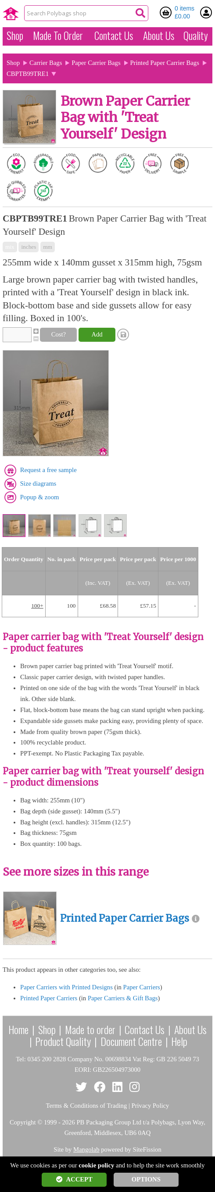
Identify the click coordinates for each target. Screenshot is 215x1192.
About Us (158, 35)
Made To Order (58, 35)
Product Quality (63, 1041)
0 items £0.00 (184, 12)
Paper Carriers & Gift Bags (123, 998)
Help (179, 1041)
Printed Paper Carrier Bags (164, 62)
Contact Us (113, 35)
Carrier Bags (45, 62)
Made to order (90, 1029)
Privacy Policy (150, 1105)
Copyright (23, 1122)
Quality (195, 35)
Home (18, 1029)
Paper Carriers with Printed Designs (66, 987)
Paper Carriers (141, 987)
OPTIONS (146, 1179)
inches (28, 246)
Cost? (58, 334)
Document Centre (131, 1041)
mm (47, 246)
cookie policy (96, 1165)
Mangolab (86, 1149)
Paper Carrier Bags (96, 62)
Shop (15, 35)
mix (9, 246)
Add (96, 334)
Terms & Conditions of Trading (86, 1105)
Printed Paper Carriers (48, 998)
